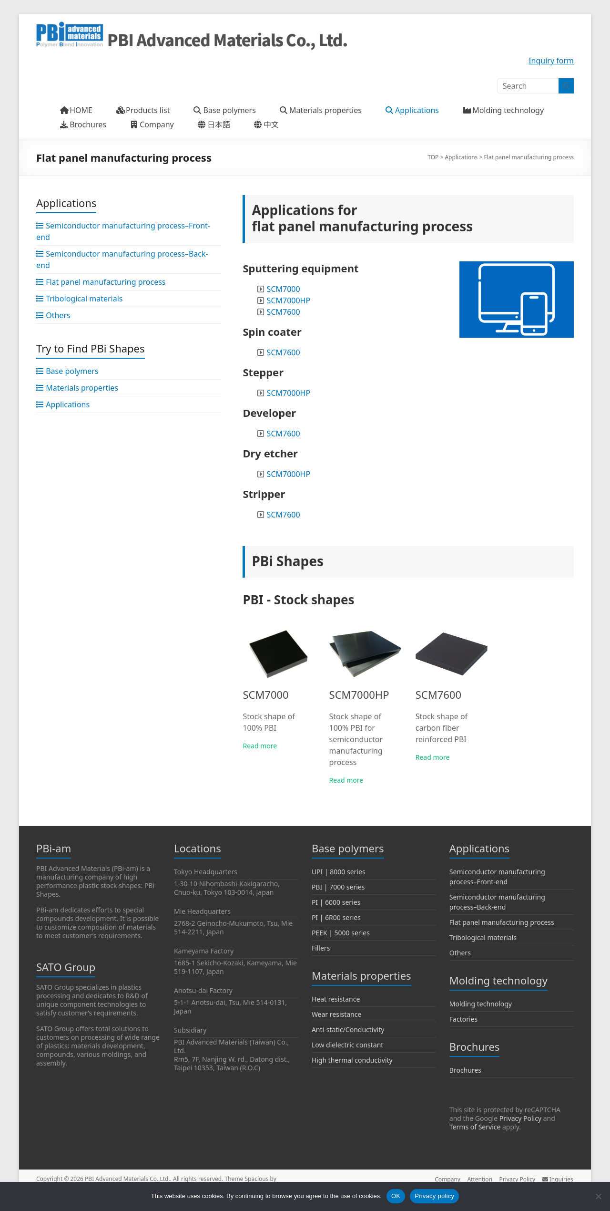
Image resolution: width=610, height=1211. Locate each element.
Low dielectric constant (348, 1044)
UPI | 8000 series (339, 871)
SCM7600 (283, 312)
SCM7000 (283, 289)
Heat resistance (336, 999)
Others (460, 952)
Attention (479, 1179)
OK (395, 1196)
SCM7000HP (289, 300)
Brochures (465, 1070)
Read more (260, 745)
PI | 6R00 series (336, 917)
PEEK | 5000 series (341, 932)
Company (446, 1179)
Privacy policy (434, 1196)
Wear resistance (337, 1014)
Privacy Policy (520, 1118)
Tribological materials (483, 937)
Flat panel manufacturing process (501, 922)
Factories (463, 1019)
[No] (598, 1196)
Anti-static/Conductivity (348, 1029)
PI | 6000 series (336, 902)
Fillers (321, 947)
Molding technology (480, 1003)
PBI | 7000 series (338, 886)
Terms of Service (475, 1126)
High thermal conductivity (352, 1060)
